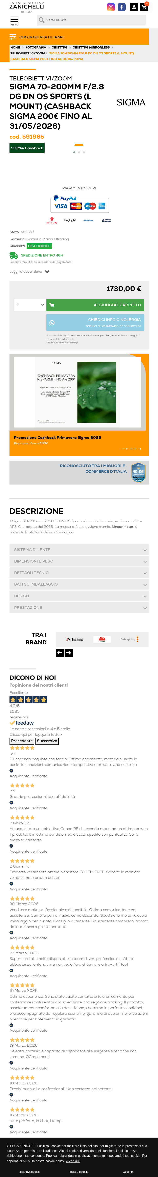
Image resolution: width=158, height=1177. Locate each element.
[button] (74, 152)
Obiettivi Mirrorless (91, 48)
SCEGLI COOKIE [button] (79, 1172)
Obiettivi (59, 48)
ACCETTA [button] (128, 1172)
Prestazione (28, 608)
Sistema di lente (32, 550)
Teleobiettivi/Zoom (27, 53)
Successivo (47, 741)
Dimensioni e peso (33, 562)
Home (15, 48)
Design (21, 597)
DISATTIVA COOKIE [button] (29, 1172)
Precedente (22, 741)
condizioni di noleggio (67, 343)
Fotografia (36, 48)
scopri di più (131, 449)
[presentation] (60, 653)
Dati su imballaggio (36, 585)
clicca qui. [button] (73, 1161)
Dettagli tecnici (31, 573)
